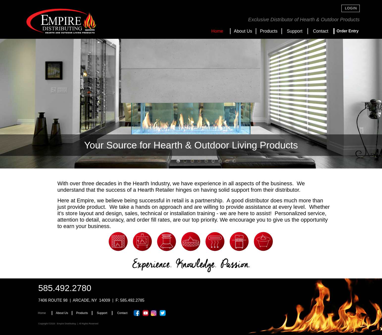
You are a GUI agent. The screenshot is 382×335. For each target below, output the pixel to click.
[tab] (178, 161)
